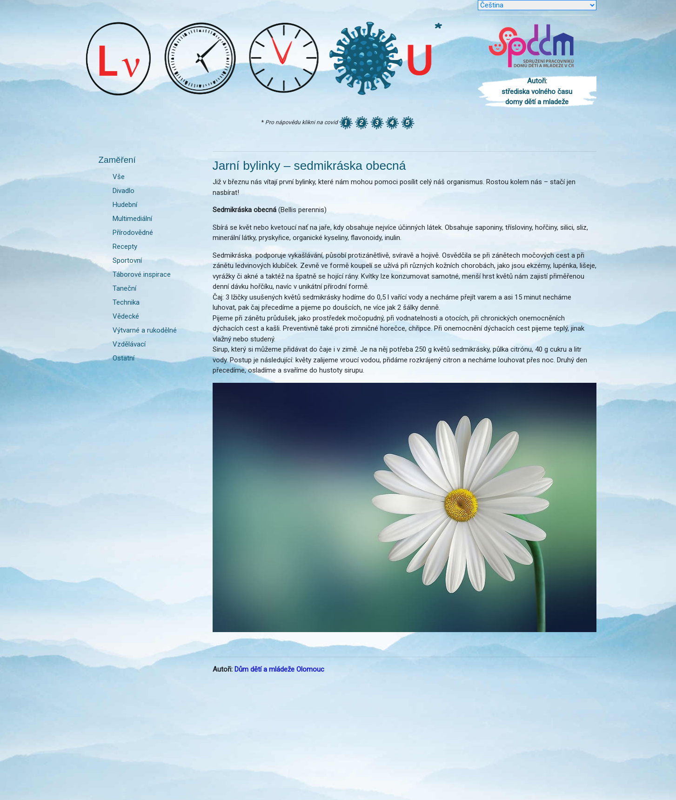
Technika (126, 302)
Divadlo (123, 191)
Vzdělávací (129, 344)
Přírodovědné (133, 232)
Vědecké (126, 316)
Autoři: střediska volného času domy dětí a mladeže (537, 91)
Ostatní (123, 358)
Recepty (125, 246)
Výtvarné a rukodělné (145, 330)
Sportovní (127, 260)
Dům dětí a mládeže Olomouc (279, 669)
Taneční (124, 288)
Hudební (125, 204)
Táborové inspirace (142, 274)
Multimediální (132, 218)
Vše (119, 177)
